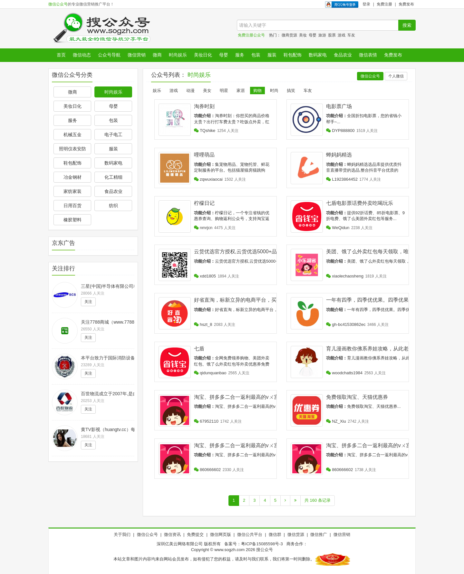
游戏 (341, 35)
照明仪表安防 (72, 148)
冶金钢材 (72, 177)
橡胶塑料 (72, 219)
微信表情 (368, 54)
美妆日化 (203, 54)
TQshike (205, 130)
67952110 (206, 421)
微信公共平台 (249, 534)
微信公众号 (58, 4)
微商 (157, 54)
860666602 (207, 469)
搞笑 (291, 90)
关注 (88, 301)
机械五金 (72, 134)
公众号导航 (109, 54)
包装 (255, 54)
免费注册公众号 (251, 35)
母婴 (312, 35)
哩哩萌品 (204, 154)
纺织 (113, 205)
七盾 (199, 348)
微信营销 (137, 54)
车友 (351, 35)
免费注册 (384, 4)
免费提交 (195, 534)
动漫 (190, 90)
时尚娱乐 (178, 54)
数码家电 (318, 54)
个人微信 (396, 76)
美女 (207, 90)
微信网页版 (220, 534)
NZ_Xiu (336, 421)
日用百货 (72, 205)
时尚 (274, 90)
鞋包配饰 (293, 54)
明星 (224, 90)
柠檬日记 (204, 203)
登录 (366, 4)
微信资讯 (172, 534)
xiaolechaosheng (344, 276)
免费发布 (406, 4)
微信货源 (295, 534)
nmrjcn (203, 227)
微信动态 (82, 54)
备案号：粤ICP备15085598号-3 (253, 543)
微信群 (275, 534)
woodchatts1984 (344, 372)
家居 (241, 90)
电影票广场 (339, 106)
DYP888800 (340, 130)
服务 (239, 54)
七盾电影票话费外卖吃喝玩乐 (359, 203)
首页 (61, 54)
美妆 (303, 35)
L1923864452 (342, 179)
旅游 (322, 35)
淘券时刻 (204, 106)
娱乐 (157, 90)
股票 (332, 35)
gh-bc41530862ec (346, 324)
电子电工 (113, 134)
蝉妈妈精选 (339, 154)
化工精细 (113, 177)
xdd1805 (205, 276)
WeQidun (338, 227)
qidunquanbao (210, 372)
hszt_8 (203, 324)
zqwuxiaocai (208, 179)
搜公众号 (264, 549)
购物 (257, 90)
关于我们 (122, 534)
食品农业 (343, 54)
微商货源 (289, 35)
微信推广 (318, 534)
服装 (271, 54)
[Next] (285, 500)
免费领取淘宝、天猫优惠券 (357, 397)
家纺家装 (72, 191)
